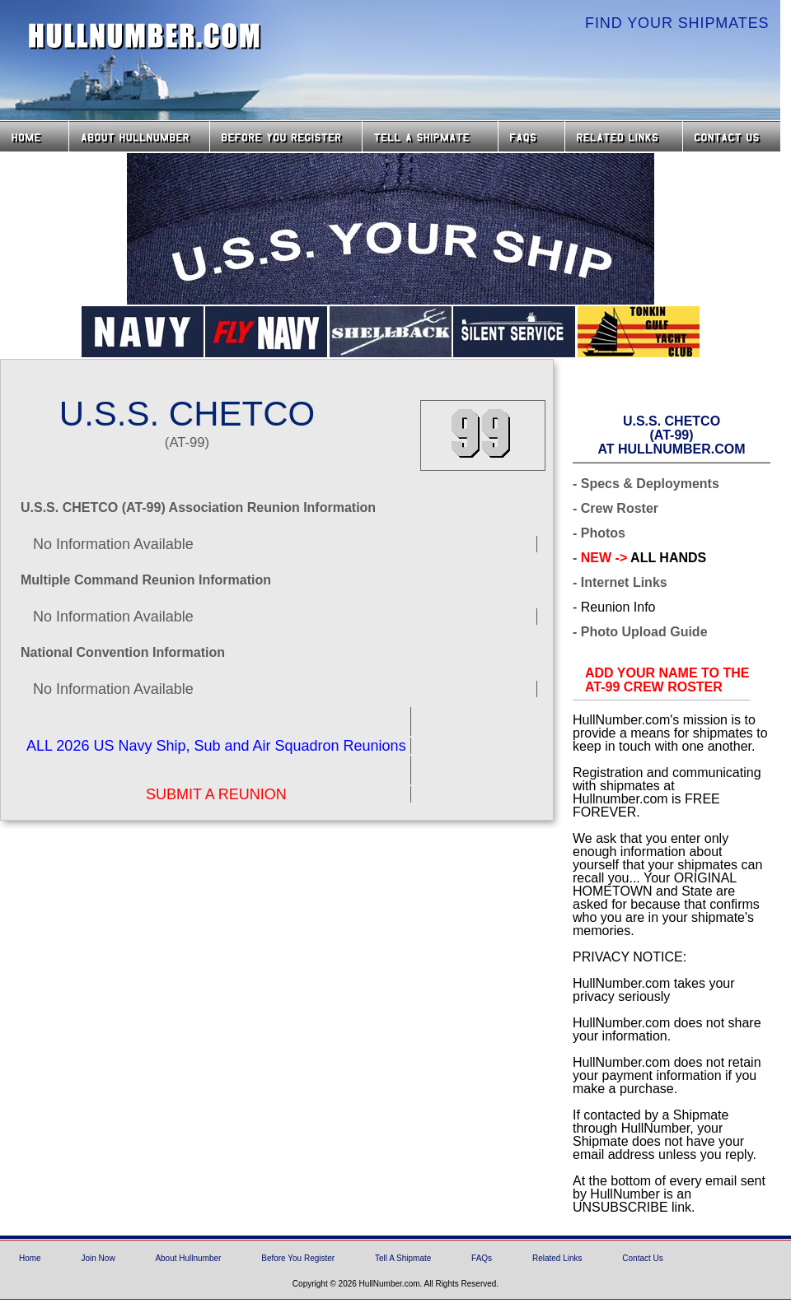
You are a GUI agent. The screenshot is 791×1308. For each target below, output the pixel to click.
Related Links (623, 136)
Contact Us (733, 136)
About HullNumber (139, 136)
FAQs (531, 136)
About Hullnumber (188, 1258)
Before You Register (298, 1258)
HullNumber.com (145, 36)
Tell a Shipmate (430, 136)
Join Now (98, 1258)
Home (34, 136)
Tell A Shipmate (403, 1258)
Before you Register (286, 136)
